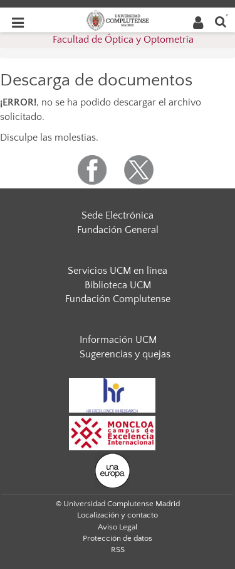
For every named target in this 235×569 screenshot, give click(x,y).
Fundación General (118, 230)
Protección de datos (117, 538)
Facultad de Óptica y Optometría (123, 39)
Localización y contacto (117, 515)
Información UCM (118, 339)
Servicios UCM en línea (117, 270)
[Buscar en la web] (220, 21)
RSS (118, 549)
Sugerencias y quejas (125, 354)
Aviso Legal (117, 527)
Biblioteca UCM (118, 285)
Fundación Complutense (117, 299)
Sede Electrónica (117, 215)
